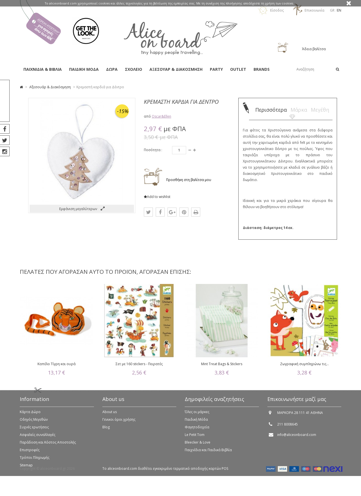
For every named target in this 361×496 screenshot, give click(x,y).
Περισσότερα (271, 109)
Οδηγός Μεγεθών (34, 422)
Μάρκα (298, 109)
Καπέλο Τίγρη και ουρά (57, 363)
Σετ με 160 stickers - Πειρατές (139, 363)
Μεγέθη (320, 109)
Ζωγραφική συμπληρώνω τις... (304, 363)
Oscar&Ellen (161, 116)
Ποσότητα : (153, 149)
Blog (106, 430)
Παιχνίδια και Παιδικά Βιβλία (208, 453)
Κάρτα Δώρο (30, 415)
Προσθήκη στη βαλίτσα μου (188, 179)
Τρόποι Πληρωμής (34, 460)
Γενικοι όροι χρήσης (118, 422)
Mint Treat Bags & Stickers (221, 363)
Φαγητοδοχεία (197, 430)
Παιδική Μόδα (196, 422)
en (339, 10)
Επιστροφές (29, 453)
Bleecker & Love (197, 445)
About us (109, 415)
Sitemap (26, 468)
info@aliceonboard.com (296, 437)
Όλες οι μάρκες (197, 415)
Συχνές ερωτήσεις (34, 430)
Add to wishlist (157, 196)
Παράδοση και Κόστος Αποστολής (48, 445)
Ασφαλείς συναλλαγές (37, 437)
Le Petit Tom (194, 437)
